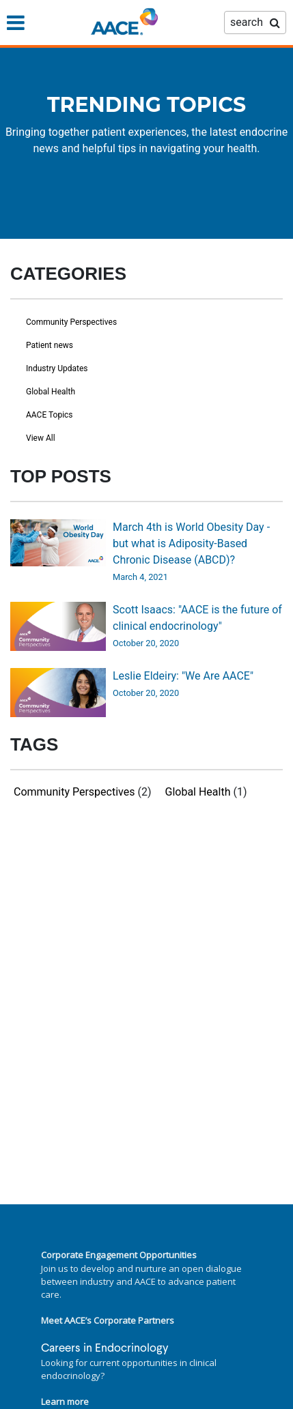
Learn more (65, 1401)
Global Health (50, 391)
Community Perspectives (71, 322)
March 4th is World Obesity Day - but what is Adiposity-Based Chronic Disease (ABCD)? (191, 543)
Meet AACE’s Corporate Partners (107, 1320)
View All (40, 438)
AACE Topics (49, 415)
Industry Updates (57, 368)
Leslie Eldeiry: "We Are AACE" (183, 675)
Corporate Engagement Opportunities (119, 1255)
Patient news (49, 345)
